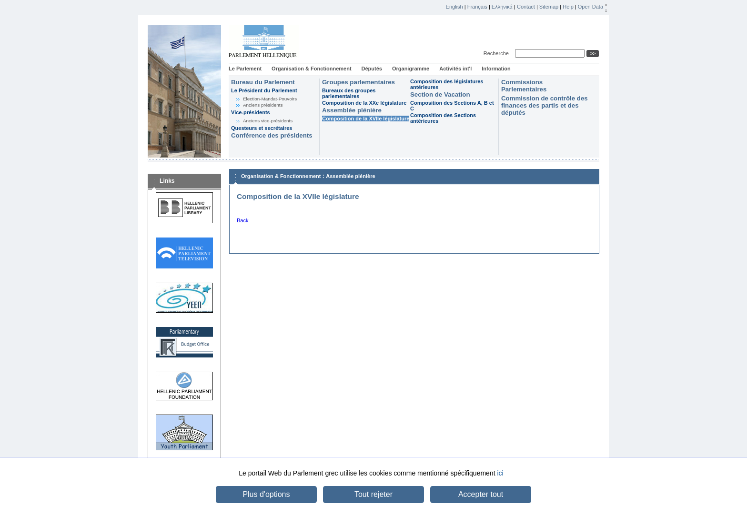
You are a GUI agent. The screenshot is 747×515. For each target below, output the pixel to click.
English (454, 7)
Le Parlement (245, 68)
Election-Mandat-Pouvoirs (270, 98)
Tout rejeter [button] (373, 494)
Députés (372, 68)
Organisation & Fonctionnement (311, 68)
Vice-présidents (250, 112)
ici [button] (500, 473)
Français (477, 7)
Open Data (590, 7)
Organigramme (410, 68)
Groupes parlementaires (358, 82)
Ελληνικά (502, 7)
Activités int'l (455, 68)
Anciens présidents (263, 105)
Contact (526, 7)
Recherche (498, 53)
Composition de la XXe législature (364, 103)
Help (568, 7)
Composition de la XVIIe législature (365, 118)
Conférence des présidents (272, 135)
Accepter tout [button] (480, 494)
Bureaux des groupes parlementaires (348, 93)
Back (242, 220)
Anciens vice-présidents (268, 120)
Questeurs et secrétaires (261, 128)
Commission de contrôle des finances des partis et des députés (544, 105)
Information (496, 68)
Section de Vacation (440, 94)
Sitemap (548, 7)
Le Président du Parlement (264, 90)
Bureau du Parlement (263, 82)
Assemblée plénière (352, 110)
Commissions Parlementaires (523, 86)
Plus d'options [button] (266, 494)
